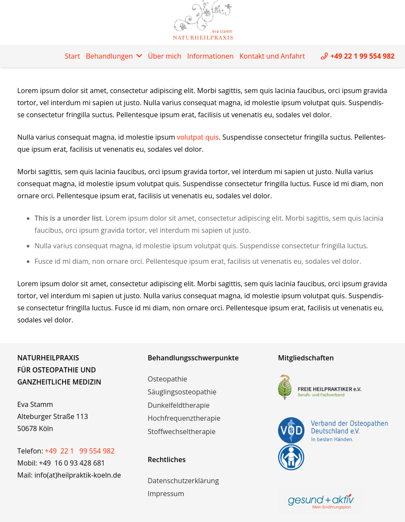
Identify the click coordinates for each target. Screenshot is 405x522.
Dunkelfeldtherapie (179, 405)
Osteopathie (167, 379)
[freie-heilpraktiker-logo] (333, 387)
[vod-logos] (333, 443)
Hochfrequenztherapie (184, 418)
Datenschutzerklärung (183, 480)
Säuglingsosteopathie (182, 392)
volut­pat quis (198, 137)
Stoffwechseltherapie (181, 431)
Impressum (166, 493)
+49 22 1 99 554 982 (79, 451)
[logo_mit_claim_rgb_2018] (333, 500)
